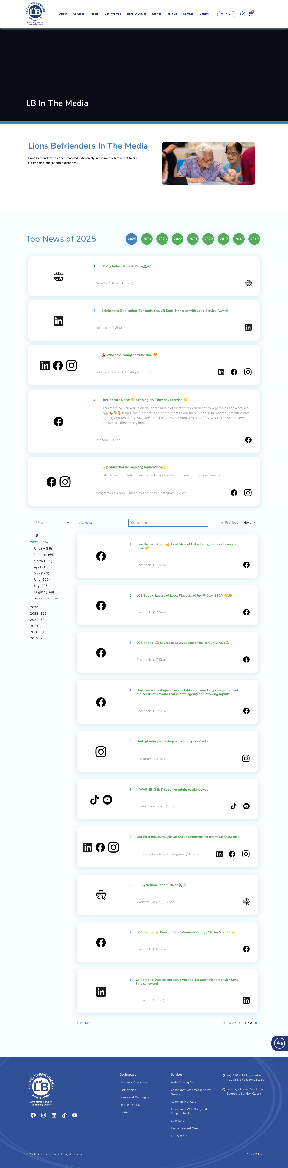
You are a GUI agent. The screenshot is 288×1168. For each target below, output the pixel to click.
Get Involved (113, 13)
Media (94, 13)
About (63, 13)
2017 (224, 239)
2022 (178, 239)
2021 (193, 239)
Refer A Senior (136, 13)
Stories (156, 13)
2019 (254, 239)
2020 (209, 239)
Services (78, 13)
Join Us (172, 13)
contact (188, 13)
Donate (204, 13)
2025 (132, 239)
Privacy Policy (254, 1154)
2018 (239, 239)
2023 (163, 239)
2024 (147, 239)
